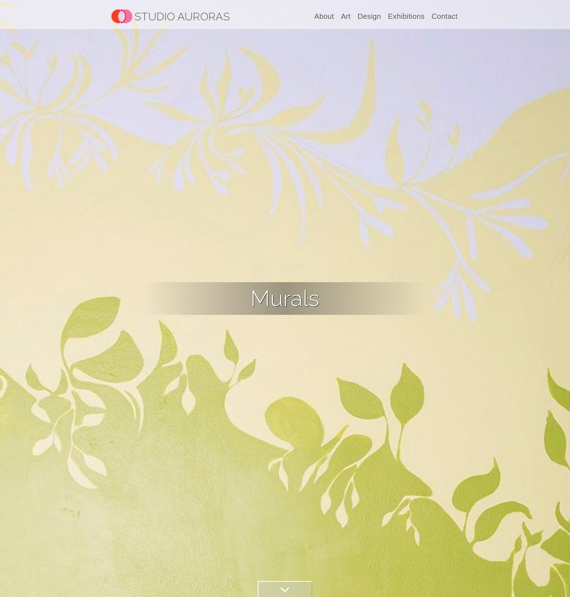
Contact (444, 16)
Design (369, 16)
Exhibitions (406, 16)
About (324, 16)
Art (346, 16)
